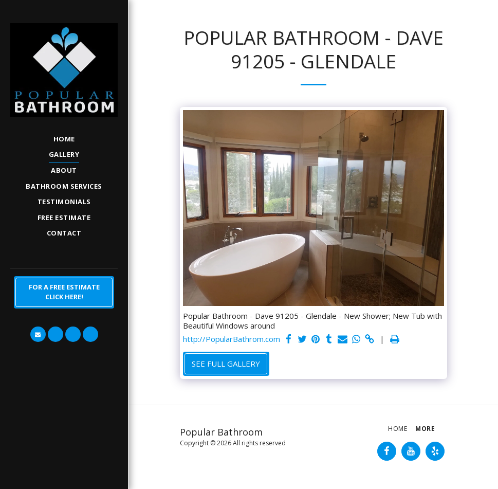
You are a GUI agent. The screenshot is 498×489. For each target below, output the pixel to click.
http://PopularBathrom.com (231, 339)
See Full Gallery (226, 363)
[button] (38, 334)
